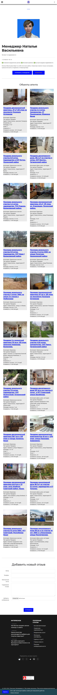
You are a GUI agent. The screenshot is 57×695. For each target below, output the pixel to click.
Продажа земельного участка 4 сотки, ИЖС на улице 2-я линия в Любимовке (14, 294)
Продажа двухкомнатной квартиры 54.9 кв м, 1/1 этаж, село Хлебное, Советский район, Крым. (14, 482)
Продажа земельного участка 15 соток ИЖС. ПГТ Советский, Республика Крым (15, 528)
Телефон (6, 571)
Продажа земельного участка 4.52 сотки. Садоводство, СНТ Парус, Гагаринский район (41, 342)
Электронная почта (5, 577)
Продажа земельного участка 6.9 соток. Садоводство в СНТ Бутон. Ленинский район (14, 158)
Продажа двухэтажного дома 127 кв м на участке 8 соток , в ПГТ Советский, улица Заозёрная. (41, 389)
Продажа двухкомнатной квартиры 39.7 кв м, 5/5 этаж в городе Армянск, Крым (14, 435)
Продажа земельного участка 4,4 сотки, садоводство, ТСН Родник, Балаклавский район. (14, 204)
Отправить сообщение (22, 72)
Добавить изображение (5, 595)
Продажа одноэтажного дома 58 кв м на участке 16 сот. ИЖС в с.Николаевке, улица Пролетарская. (41, 528)
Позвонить (38, 72)
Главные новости (38, 638)
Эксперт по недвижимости (9, 55)
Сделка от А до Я (38, 636)
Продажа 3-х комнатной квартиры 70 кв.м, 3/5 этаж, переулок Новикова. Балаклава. (14, 342)
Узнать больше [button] (14, 692)
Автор (7, 567)
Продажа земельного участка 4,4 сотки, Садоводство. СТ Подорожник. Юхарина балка (40, 112)
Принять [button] (5, 691)
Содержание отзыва (5, 582)
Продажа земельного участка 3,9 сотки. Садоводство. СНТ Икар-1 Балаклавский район (14, 252)
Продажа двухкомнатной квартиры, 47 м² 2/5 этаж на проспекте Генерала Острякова (14, 111)
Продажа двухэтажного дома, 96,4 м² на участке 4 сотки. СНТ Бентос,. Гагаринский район (41, 158)
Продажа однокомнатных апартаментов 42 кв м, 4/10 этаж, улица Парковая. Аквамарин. (41, 435)
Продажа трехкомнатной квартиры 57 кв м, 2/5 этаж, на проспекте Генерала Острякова (41, 294)
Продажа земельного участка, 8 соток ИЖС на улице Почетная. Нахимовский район (41, 252)
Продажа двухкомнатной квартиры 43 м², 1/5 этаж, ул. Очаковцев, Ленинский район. (42, 204)
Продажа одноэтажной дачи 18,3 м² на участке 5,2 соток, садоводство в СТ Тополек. (40, 482)
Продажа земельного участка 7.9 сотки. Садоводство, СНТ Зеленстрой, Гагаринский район (14, 390)
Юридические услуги (39, 629)
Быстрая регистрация (40, 622)
